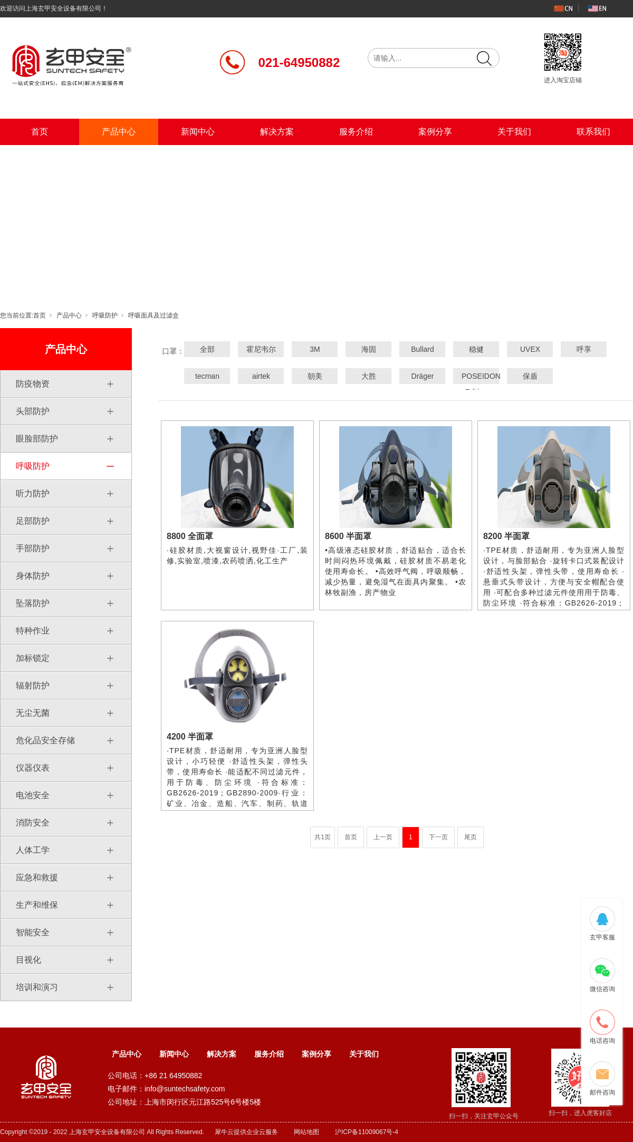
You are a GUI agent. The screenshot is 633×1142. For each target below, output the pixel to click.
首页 (39, 131)
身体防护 (33, 575)
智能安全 (33, 932)
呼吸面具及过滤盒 (153, 315)
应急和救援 (37, 877)
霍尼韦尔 (261, 349)
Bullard (422, 349)
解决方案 (277, 131)
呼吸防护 (105, 315)
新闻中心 (198, 131)
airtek (261, 376)
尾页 (470, 837)
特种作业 (33, 630)
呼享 (584, 349)
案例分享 (435, 131)
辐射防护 (33, 685)
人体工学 (33, 850)
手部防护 (33, 548)
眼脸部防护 (37, 438)
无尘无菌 (33, 712)
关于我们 (514, 131)
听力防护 (33, 493)
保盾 (530, 376)
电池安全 (33, 795)
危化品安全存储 (45, 740)
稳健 (476, 349)
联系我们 (593, 131)
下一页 (438, 837)
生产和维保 (37, 904)
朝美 (315, 376)
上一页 (382, 837)
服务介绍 (356, 131)
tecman (207, 376)
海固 (368, 349)
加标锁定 (33, 658)
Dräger (422, 376)
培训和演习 (37, 987)
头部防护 (33, 411)
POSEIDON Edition (476, 384)
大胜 (368, 376)
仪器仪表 (33, 767)
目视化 (28, 959)
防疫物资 (33, 383)
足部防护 (33, 520)
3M (315, 349)
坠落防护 (33, 603)
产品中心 (119, 131)
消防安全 (33, 822)
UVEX (530, 349)
